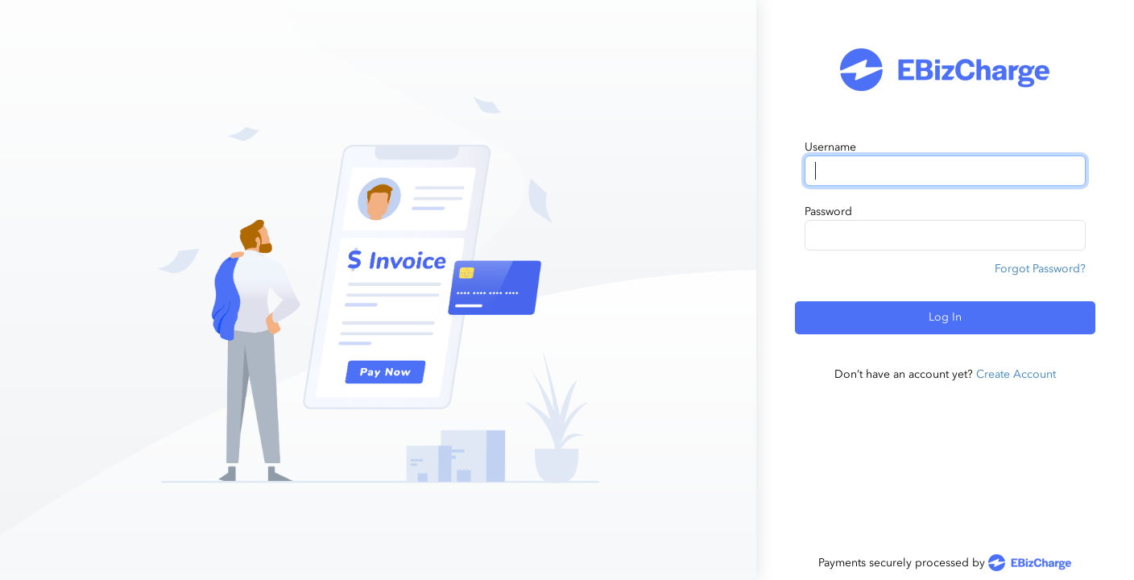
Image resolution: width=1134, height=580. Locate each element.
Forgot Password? (1040, 269)
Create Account (1016, 374)
